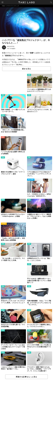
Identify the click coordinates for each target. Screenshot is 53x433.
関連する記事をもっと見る (26, 377)
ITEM (29, 75)
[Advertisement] (26, 406)
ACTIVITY (4, 223)
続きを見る (26, 69)
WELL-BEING (30, 179)
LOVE (3, 137)
